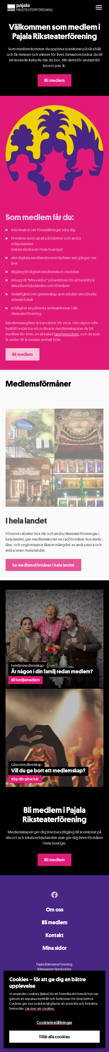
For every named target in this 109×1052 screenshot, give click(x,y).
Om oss (54, 909)
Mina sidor (54, 948)
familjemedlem (66, 334)
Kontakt (54, 935)
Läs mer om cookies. (40, 1009)
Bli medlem (54, 80)
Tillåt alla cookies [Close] (54, 1037)
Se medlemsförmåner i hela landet (43, 565)
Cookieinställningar (54, 1023)
